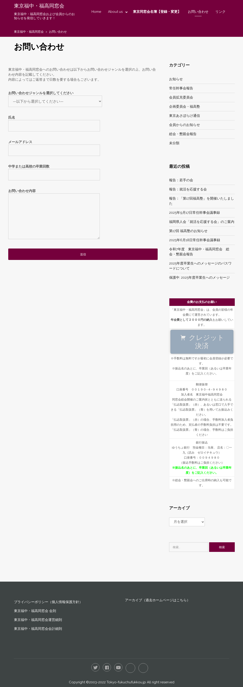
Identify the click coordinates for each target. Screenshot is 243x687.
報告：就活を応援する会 (188, 189)
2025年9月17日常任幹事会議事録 (194, 213)
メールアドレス (54, 146)
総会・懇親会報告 (183, 134)
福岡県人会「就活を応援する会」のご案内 (201, 222)
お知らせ (176, 79)
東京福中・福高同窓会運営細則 (38, 620)
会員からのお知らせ (184, 125)
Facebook (107, 667)
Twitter (95, 667)
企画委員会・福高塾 (184, 106)
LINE (130, 668)
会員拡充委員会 (181, 97)
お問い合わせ (198, 12)
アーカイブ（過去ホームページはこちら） (157, 600)
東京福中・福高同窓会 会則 (35, 611)
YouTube (118, 667)
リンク (220, 12)
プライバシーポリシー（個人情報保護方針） (48, 602)
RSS (143, 668)
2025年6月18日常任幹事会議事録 (194, 240)
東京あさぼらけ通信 (184, 116)
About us (115, 12)
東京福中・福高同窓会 (39, 5)
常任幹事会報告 (181, 88)
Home (96, 12)
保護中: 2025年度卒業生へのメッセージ (199, 277)
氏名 (54, 121)
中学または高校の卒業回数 (54, 170)
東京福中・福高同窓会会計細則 (38, 629)
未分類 (174, 143)
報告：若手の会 (181, 180)
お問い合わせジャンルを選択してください (55, 97)
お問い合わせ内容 (54, 216)
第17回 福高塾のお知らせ (188, 231)
